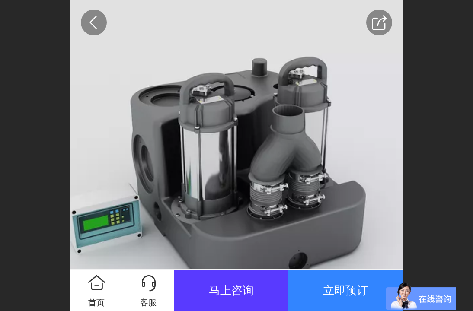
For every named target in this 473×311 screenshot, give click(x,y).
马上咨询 (231, 290)
